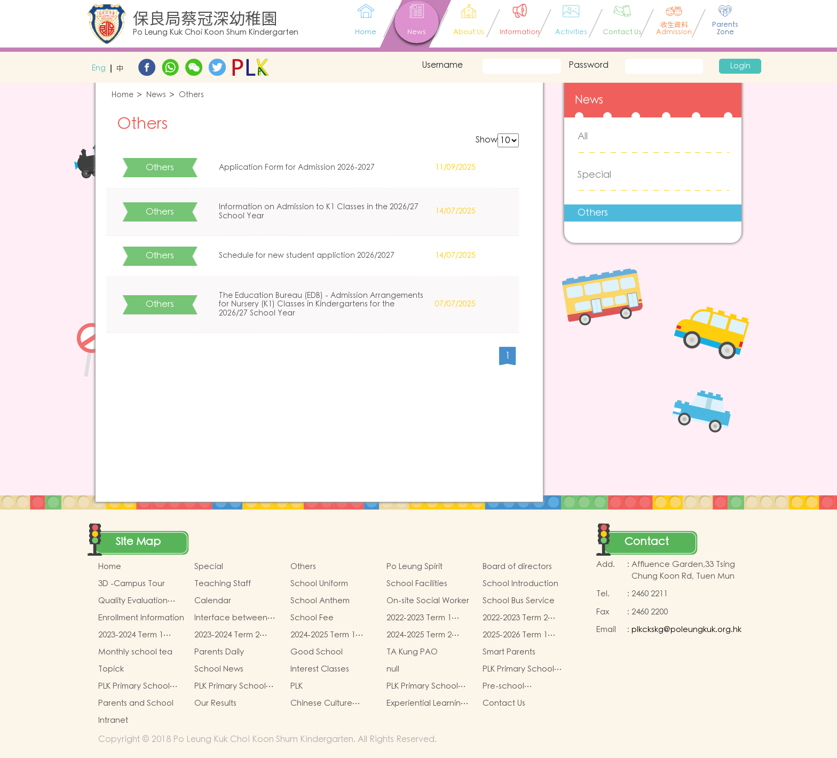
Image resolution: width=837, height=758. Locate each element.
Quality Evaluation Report (133, 601)
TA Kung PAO (412, 652)
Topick (111, 669)
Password (588, 65)
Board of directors (517, 566)
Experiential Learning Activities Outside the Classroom (427, 703)
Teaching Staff (222, 583)
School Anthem (320, 600)
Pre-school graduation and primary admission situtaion (517, 686)
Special (594, 174)
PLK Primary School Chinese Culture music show (141, 686)
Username (442, 65)
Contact (647, 541)
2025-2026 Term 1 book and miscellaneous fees (519, 635)
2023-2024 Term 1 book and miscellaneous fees (134, 635)
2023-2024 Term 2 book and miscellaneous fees (230, 635)
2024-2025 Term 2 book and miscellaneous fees (423, 635)
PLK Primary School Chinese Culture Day (234, 686)
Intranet (113, 720)
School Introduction (520, 583)
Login (740, 66)
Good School (316, 652)
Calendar (212, 600)
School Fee (312, 617)
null (392, 669)
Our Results (215, 703)
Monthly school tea (135, 652)
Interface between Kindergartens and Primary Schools (230, 618)
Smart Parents (509, 652)
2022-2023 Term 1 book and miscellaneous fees (423, 618)
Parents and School (135, 703)
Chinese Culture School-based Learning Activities (325, 703)
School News (218, 669)
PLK (296, 686)
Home (122, 95)
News (156, 95)
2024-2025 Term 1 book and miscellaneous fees (327, 635)
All (583, 136)
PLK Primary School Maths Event (518, 669)
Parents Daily (219, 652)
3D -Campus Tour (131, 583)
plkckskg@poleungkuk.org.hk (686, 629)
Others (191, 95)
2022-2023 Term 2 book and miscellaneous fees (519, 618)
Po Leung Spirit (414, 566)
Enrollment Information (141, 617)
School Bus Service (519, 600)
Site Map (138, 541)
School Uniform (319, 583)
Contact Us (504, 703)
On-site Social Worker (427, 600)
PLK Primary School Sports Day (422, 686)
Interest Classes (319, 669)
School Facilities (416, 583)
